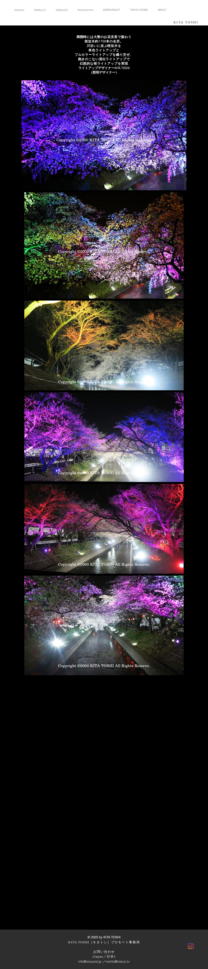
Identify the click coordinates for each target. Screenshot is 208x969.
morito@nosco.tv (118, 961)
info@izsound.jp (89, 961)
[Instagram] (191, 946)
